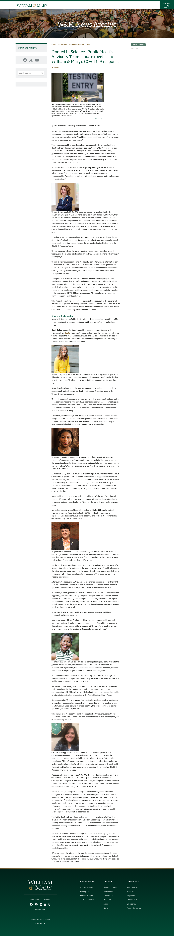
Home (53, 45)
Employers (131, 896)
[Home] (32, 5)
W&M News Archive (87, 24)
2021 (88, 45)
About (106, 904)
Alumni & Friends (87, 900)
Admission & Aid (110, 887)
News (106, 908)
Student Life (109, 896)
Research (107, 900)
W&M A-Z (130, 892)
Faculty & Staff (86, 892)
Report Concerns (134, 908)
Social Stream (40, 909)
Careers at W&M (133, 900)
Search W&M (132, 887)
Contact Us (40, 923)
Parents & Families (87, 896)
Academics (108, 892)
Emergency (131, 904)
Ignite (67, 333)
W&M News (62, 45)
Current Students (87, 887)
